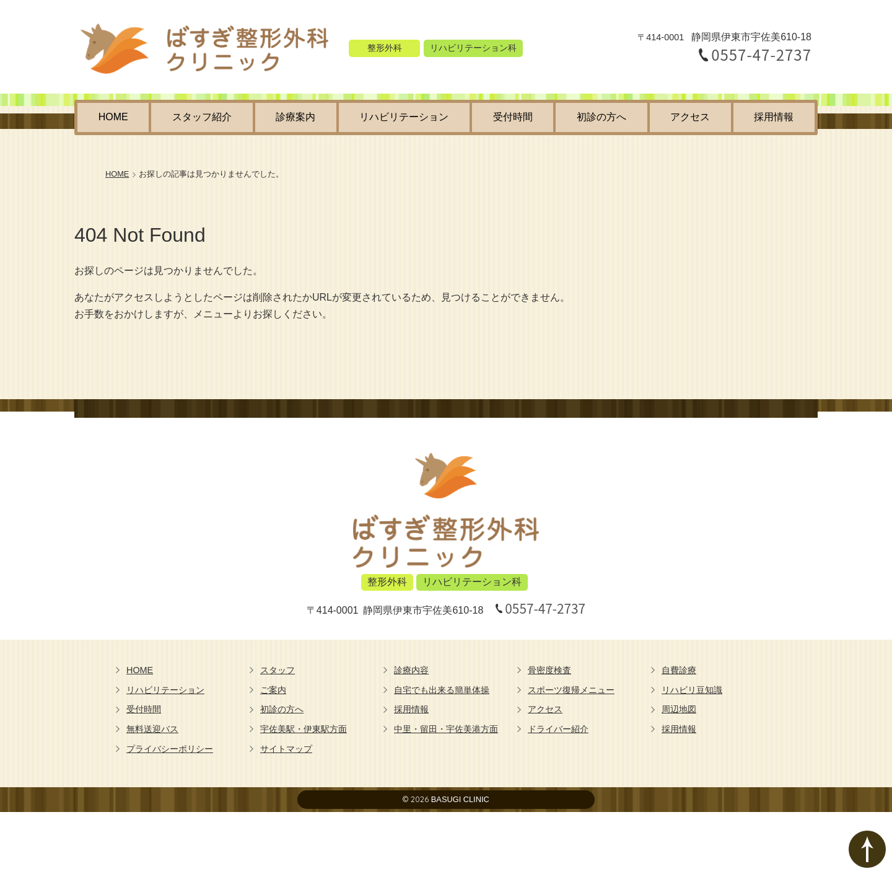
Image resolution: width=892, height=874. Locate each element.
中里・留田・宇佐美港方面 (446, 729)
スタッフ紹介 (202, 117)
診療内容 (411, 670)
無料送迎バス (152, 729)
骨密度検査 (549, 670)
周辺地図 (679, 709)
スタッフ (277, 670)
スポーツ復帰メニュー (571, 690)
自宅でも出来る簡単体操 (441, 690)
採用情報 (774, 117)
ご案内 (273, 690)
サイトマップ (286, 749)
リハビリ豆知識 (692, 690)
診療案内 (295, 117)
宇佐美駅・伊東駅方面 (303, 729)
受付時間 (513, 117)
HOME (113, 117)
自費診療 (679, 670)
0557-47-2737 (761, 54)
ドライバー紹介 (558, 729)
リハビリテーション (403, 117)
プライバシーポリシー (169, 749)
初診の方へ (601, 117)
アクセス (690, 117)
